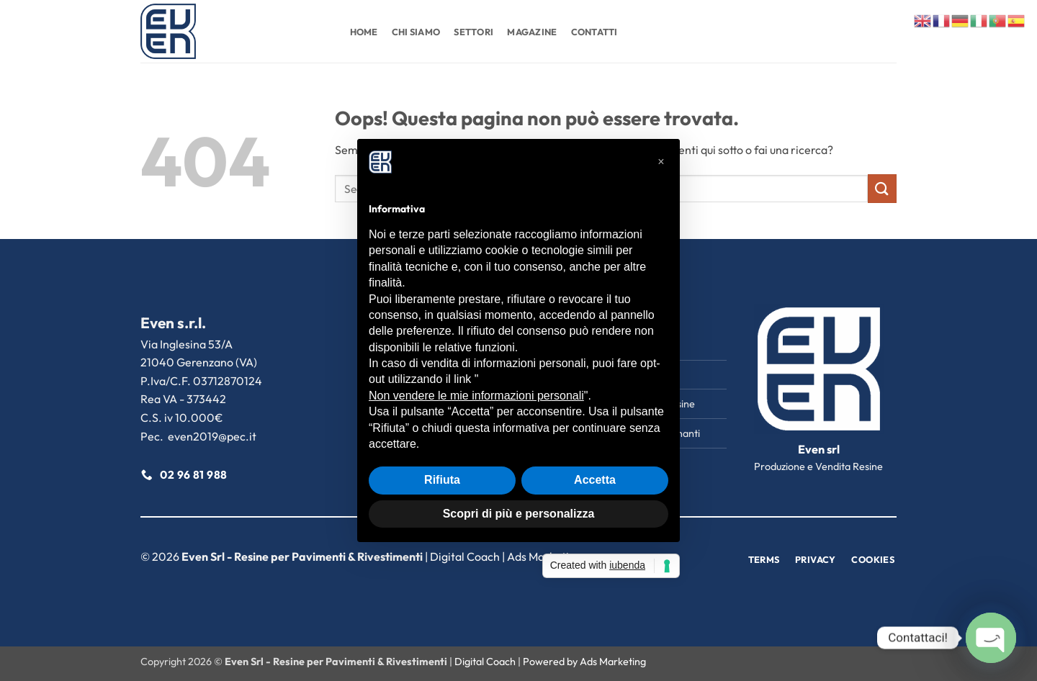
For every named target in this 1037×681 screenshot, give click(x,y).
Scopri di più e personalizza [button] (519, 514)
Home (364, 31)
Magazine (532, 31)
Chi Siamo (416, 31)
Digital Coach (465, 556)
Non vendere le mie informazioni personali (476, 395)
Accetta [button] (595, 480)
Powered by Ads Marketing (584, 661)
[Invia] (882, 188)
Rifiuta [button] (442, 480)
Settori (473, 31)
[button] (661, 161)
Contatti (594, 31)
